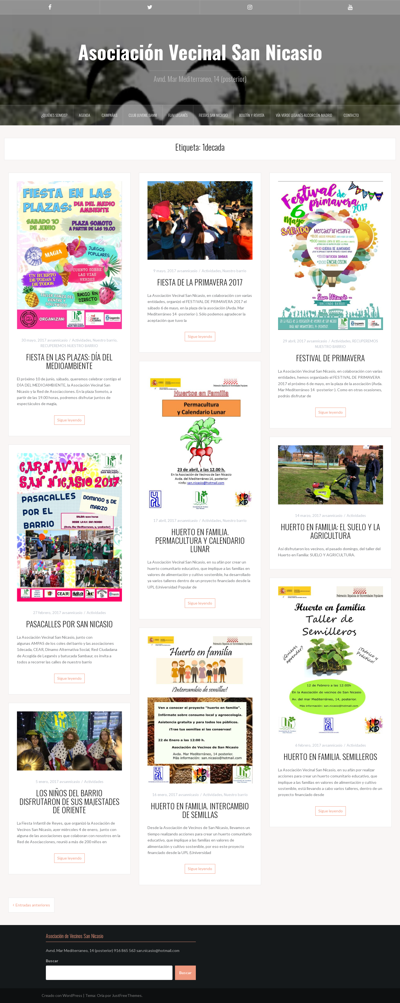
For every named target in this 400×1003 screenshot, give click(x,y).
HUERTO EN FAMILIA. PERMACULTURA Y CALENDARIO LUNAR (200, 540)
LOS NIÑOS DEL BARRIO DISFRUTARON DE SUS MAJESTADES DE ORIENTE (69, 801)
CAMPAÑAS (109, 115)
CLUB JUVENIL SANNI (143, 115)
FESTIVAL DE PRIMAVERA (330, 357)
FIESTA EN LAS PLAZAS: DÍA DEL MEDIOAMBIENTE (69, 361)
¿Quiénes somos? (54, 115)
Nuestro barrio (105, 340)
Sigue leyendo (69, 420)
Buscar (52, 960)
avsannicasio (57, 340)
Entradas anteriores (33, 905)
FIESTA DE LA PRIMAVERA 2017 (199, 282)
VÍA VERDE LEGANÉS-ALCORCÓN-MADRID (304, 115)
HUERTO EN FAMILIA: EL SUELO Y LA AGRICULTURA (330, 531)
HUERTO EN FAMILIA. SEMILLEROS (330, 756)
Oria (100, 995)
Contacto (351, 115)
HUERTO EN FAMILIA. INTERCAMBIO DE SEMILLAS (200, 810)
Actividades (81, 340)
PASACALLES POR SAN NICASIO (69, 624)
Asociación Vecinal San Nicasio (200, 51)
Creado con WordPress (62, 995)
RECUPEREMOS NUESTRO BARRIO (69, 345)
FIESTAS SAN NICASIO (213, 115)
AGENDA (84, 115)
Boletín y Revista (251, 115)
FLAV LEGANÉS (178, 115)
